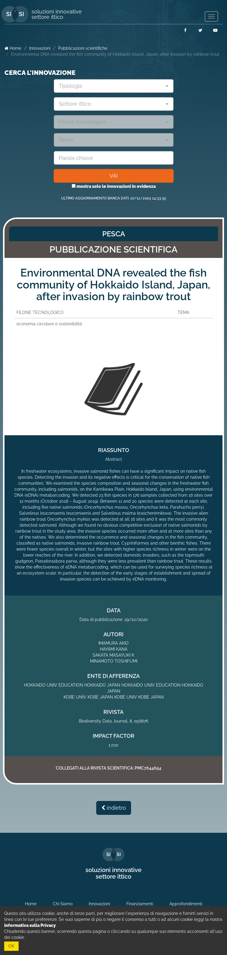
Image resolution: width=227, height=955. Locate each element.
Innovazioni (39, 48)
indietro (113, 808)
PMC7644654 (148, 768)
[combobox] (114, 86)
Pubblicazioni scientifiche (82, 48)
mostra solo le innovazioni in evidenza (114, 186)
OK (11, 946)
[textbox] (111, 86)
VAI (113, 176)
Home (12, 48)
